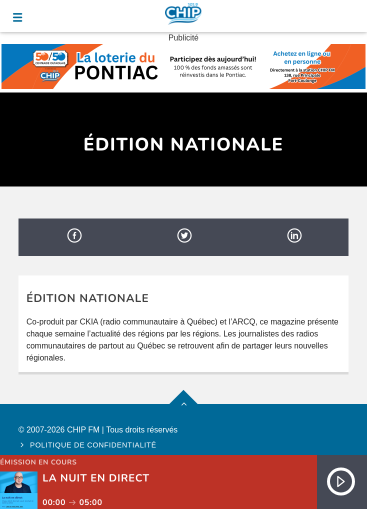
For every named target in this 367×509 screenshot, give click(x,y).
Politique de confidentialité (93, 445)
